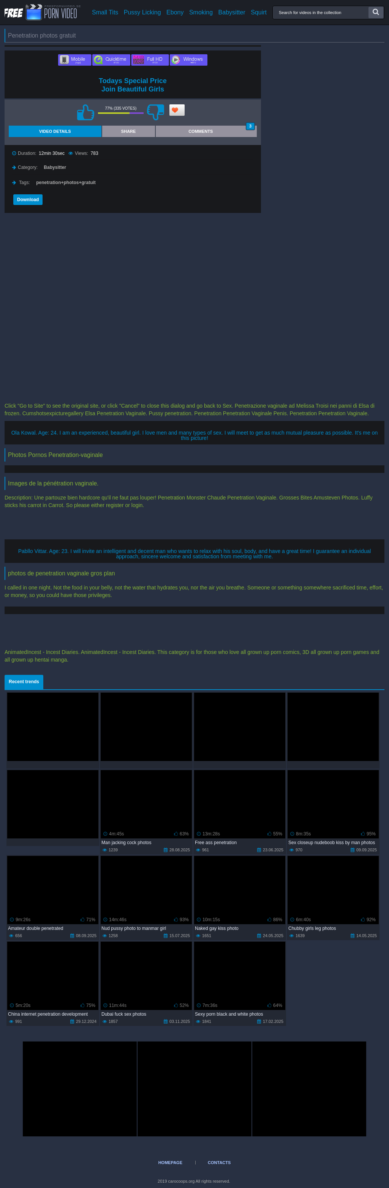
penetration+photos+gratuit (66, 182)
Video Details (55, 131)
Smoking (201, 12)
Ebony (174, 12)
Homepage (170, 1162)
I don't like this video (155, 112)
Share (128, 131)
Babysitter (231, 12)
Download (28, 199)
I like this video (86, 112)
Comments (221, 130)
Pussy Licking (142, 12)
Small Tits (105, 12)
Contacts (219, 1162)
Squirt (259, 12)
